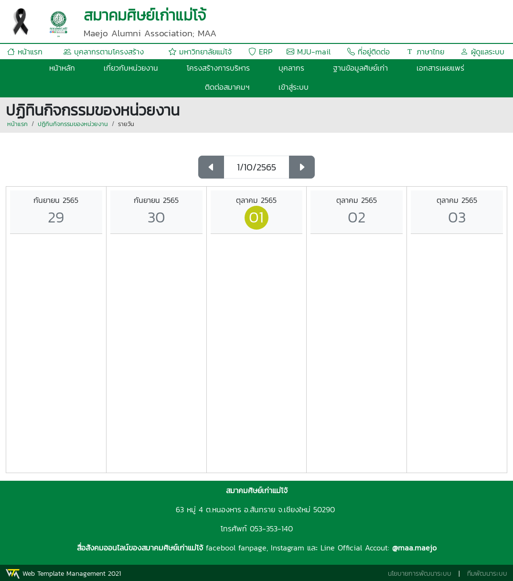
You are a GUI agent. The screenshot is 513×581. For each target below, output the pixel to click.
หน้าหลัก (62, 68)
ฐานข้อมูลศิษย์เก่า (360, 68)
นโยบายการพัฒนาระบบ (419, 574)
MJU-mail (309, 51)
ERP (260, 51)
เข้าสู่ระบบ (293, 87)
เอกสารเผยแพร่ (440, 68)
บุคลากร (291, 68)
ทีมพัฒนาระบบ (487, 574)
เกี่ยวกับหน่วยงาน (131, 68)
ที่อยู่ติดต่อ (368, 51)
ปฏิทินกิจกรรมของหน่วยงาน (73, 123)
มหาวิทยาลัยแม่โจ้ (200, 51)
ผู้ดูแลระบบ (482, 51)
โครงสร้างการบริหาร (218, 68)
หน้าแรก (25, 51)
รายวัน (126, 123)
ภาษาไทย (425, 51)
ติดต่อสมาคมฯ (227, 87)
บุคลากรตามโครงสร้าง (104, 51)
